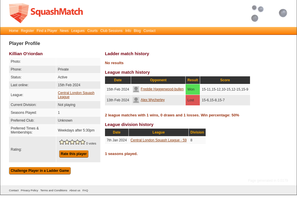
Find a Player (47, 31)
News (64, 31)
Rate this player (74, 154)
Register (27, 31)
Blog (137, 31)
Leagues (78, 31)
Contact (149, 31)
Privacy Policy (29, 190)
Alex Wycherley (149, 100)
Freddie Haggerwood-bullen (158, 89)
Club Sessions (111, 31)
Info (128, 31)
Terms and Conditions (53, 190)
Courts (92, 31)
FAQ (85, 190)
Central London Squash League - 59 (158, 140)
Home (13, 31)
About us (74, 190)
